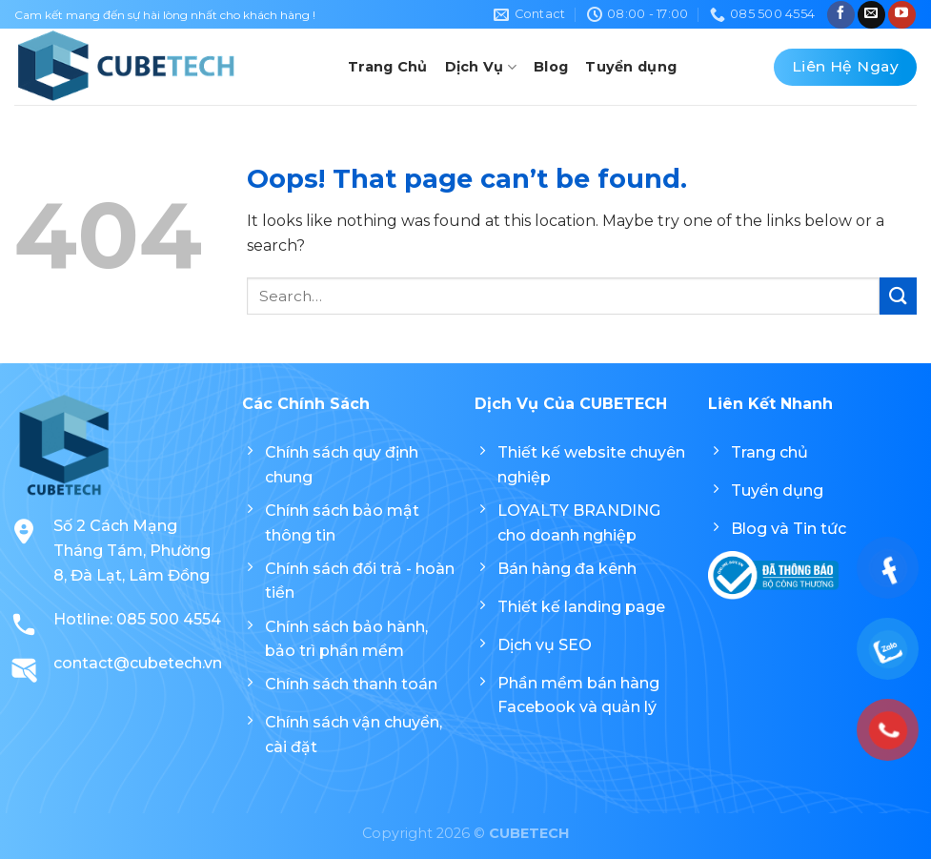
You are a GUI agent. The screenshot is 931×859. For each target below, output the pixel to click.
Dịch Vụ (481, 67)
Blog (551, 66)
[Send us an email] (871, 15)
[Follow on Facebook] (841, 15)
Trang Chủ (388, 66)
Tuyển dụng (631, 66)
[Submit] (898, 296)
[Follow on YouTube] (902, 15)
